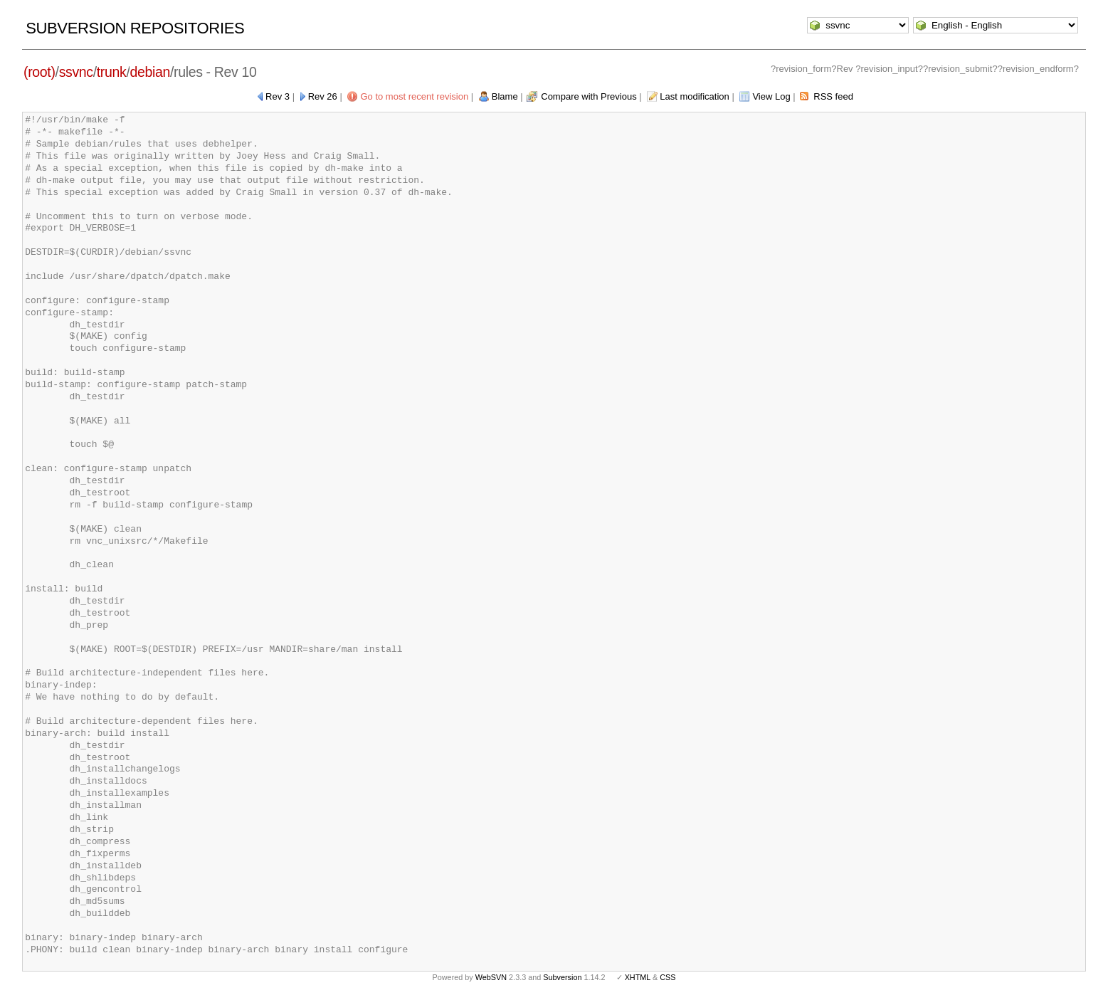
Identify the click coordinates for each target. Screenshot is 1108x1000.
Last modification (694, 96)
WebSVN (491, 977)
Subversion (562, 977)
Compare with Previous (588, 96)
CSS (667, 977)
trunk (112, 72)
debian (149, 72)
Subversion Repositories (135, 28)
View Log (771, 96)
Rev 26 (322, 96)
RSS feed (833, 96)
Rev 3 (277, 96)
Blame (505, 96)
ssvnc (76, 72)
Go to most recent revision (414, 96)
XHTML (637, 977)
